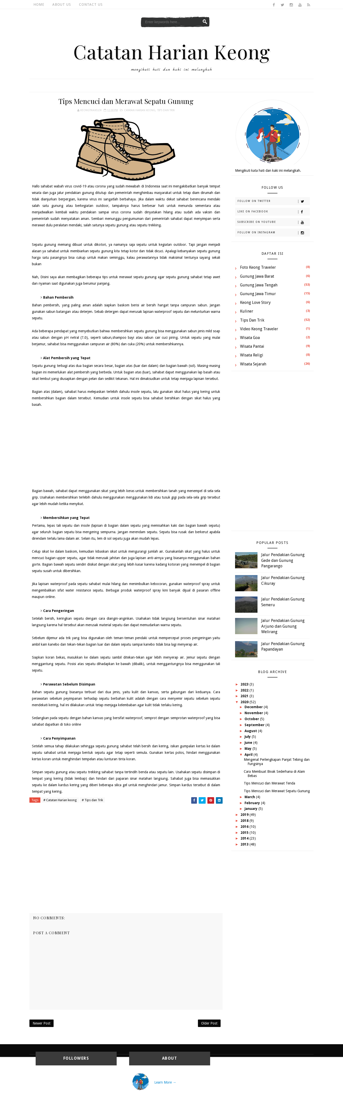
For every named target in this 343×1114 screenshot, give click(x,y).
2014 (245, 838)
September (255, 725)
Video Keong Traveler (259, 329)
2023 (245, 684)
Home (38, 4)
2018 (245, 821)
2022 (245, 690)
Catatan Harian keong (139, 110)
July (248, 737)
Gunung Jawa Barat (257, 276)
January (251, 809)
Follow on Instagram (274, 233)
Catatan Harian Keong (171, 51)
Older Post (209, 1023)
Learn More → (165, 1082)
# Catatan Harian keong (60, 800)
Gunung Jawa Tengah (258, 285)
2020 (245, 702)
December (254, 707)
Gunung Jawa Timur (258, 293)
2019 (245, 815)
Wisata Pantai (252, 346)
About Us (61, 4)
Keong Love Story (255, 302)
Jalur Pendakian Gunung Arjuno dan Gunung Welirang (283, 626)
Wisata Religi (251, 355)
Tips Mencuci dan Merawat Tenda (269, 783)
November (254, 713)
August (251, 731)
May (249, 749)
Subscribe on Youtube (274, 222)
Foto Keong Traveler (258, 267)
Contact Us (91, 4)
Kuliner (246, 311)
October (252, 719)
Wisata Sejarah (253, 364)
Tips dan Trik (166, 110)
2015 (245, 833)
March (250, 797)
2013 (245, 844)
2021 (245, 696)
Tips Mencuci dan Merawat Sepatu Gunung (277, 791)
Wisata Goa (250, 337)
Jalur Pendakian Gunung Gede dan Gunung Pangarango (283, 560)
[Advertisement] (126, 448)
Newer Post (41, 1023)
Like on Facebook (274, 212)
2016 (245, 827)
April (249, 755)
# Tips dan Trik (92, 800)
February (253, 803)
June (249, 743)
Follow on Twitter (274, 201)
